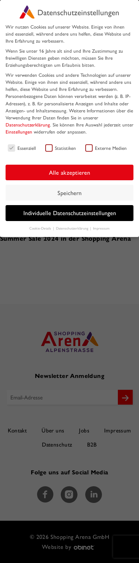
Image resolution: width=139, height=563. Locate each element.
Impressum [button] (101, 228)
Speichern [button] (69, 192)
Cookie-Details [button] (40, 228)
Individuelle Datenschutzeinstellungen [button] (69, 212)
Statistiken (60, 147)
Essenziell (22, 147)
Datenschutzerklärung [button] (72, 228)
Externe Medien (106, 147)
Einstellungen (19, 131)
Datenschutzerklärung (28, 124)
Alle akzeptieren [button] (69, 172)
